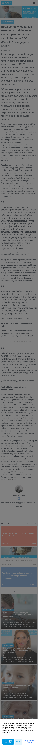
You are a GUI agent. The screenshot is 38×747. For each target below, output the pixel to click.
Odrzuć (18, 741)
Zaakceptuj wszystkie (8, 741)
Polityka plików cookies (29, 741)
